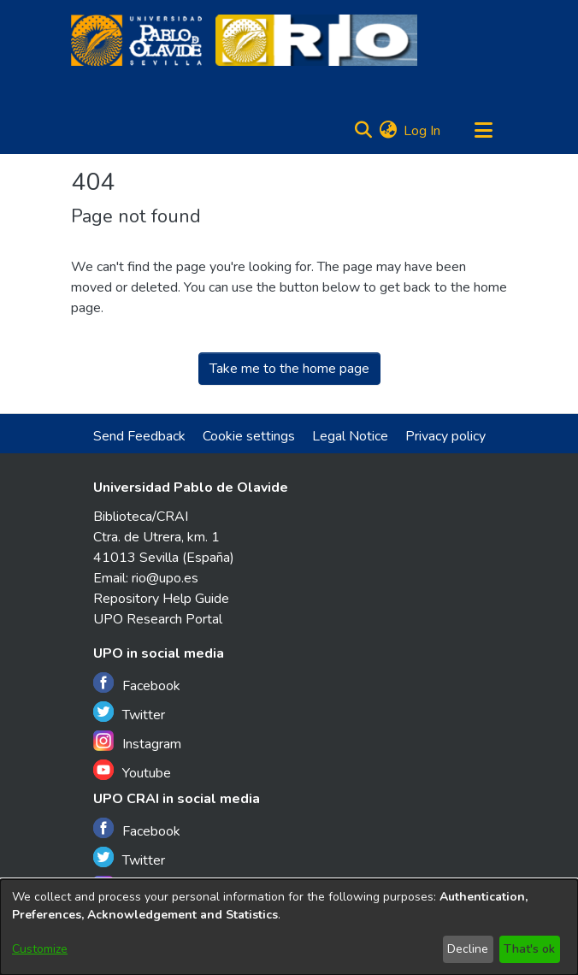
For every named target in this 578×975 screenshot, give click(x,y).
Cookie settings (249, 436)
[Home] (136, 40)
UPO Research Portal (157, 619)
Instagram (137, 741)
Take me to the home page (289, 368)
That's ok (529, 949)
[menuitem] (387, 131)
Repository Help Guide (161, 598)
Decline (467, 949)
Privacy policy (445, 436)
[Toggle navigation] (483, 131)
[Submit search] (363, 131)
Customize (40, 949)
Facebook (136, 683)
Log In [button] (423, 130)
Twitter (129, 712)
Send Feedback (139, 436)
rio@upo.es (165, 578)
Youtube (132, 771)
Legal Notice (350, 436)
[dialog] (289, 927)
